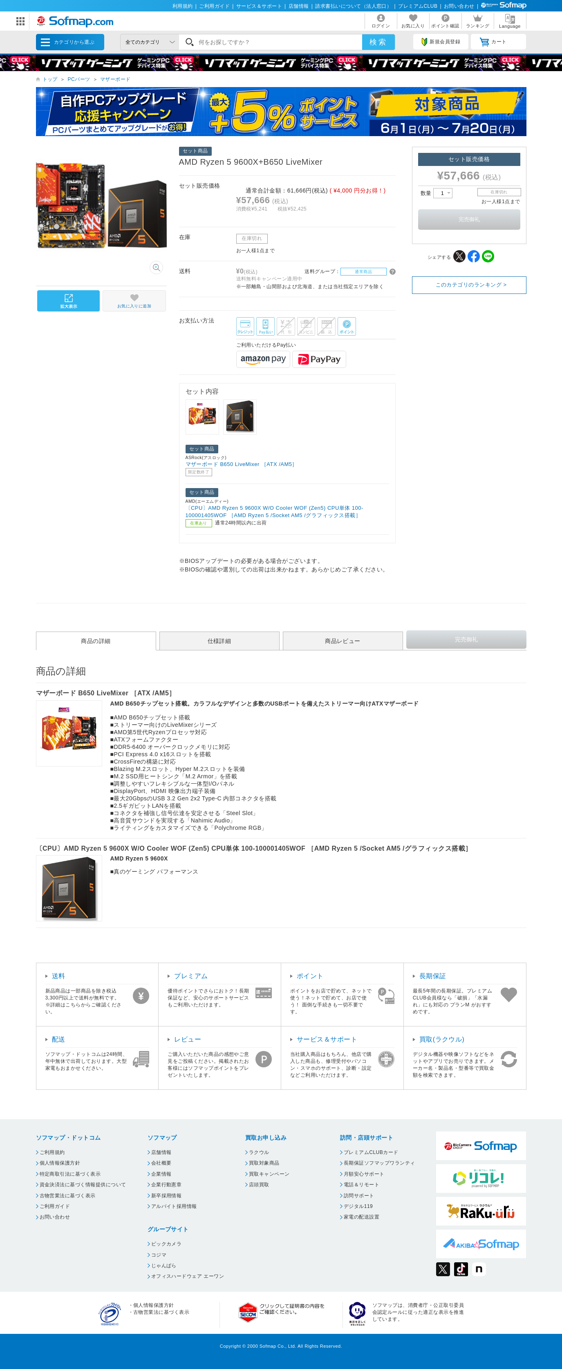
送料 (58, 975)
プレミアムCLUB (417, 6)
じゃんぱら (164, 1265)
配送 (58, 1039)
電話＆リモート (361, 1185)
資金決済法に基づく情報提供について (83, 1185)
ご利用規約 (52, 1152)
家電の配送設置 (361, 1217)
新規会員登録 (441, 42)
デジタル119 (358, 1206)
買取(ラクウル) (442, 1039)
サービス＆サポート (259, 6)
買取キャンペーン (269, 1174)
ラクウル (259, 1152)
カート (493, 42)
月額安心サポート (364, 1174)
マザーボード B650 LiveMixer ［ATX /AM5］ (242, 464)
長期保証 (432, 975)
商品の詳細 (95, 641)
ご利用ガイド (214, 6)
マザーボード (115, 79)
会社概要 (161, 1163)
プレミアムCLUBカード (371, 1152)
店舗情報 (299, 6)
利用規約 (182, 6)
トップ (50, 79)
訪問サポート (359, 1196)
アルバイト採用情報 (174, 1206)
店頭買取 (259, 1185)
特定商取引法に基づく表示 (70, 1174)
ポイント (310, 975)
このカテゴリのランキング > (471, 285)
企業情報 (161, 1174)
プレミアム (191, 975)
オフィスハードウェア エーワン (187, 1276)
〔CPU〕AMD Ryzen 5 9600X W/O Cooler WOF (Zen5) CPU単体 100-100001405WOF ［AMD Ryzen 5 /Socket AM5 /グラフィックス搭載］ (274, 511)
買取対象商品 (264, 1163)
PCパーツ (78, 79)
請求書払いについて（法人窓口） (353, 6)
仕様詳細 (219, 641)
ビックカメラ (166, 1244)
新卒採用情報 (166, 1196)
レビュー (187, 1039)
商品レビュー (342, 641)
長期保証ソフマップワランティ (379, 1163)
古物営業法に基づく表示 (68, 1196)
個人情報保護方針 (60, 1163)
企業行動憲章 (166, 1185)
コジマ (158, 1255)
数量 (436, 193)
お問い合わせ (459, 6)
